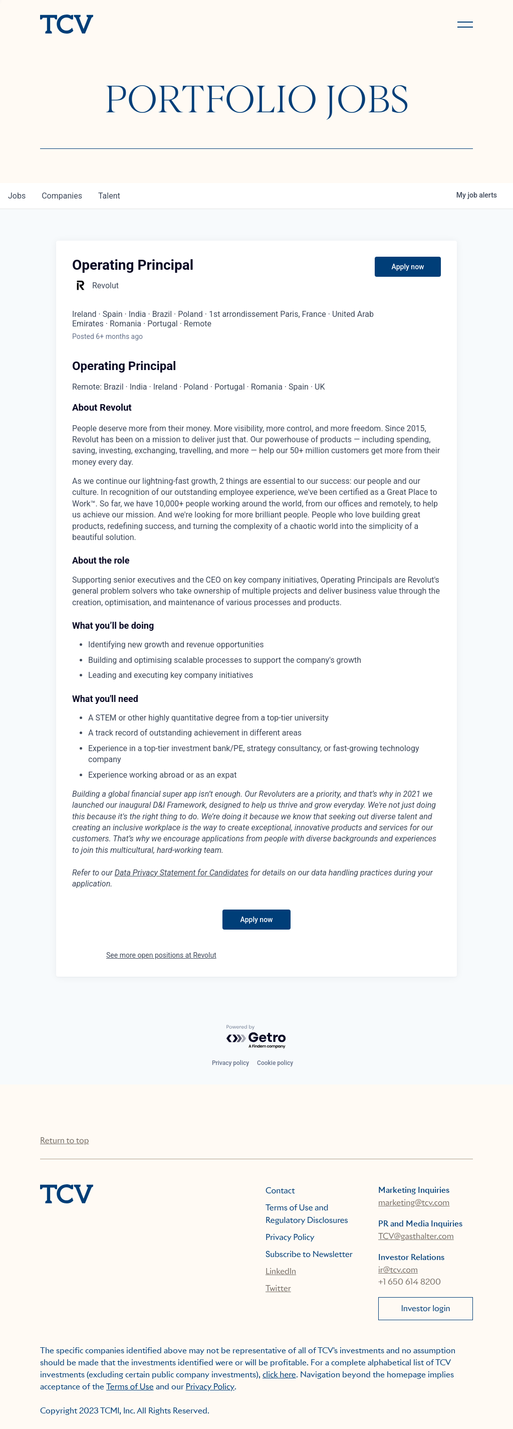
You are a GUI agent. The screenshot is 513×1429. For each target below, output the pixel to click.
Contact (280, 1190)
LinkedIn (281, 1271)
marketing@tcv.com (413, 1202)
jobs (17, 196)
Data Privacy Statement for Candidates (181, 872)
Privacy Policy (290, 1237)
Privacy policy (230, 1062)
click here (279, 1374)
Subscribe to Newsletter (309, 1254)
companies (62, 196)
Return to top (64, 1140)
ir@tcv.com (398, 1270)
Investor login (425, 1308)
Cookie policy (275, 1062)
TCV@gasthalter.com (416, 1236)
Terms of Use (130, 1386)
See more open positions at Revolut (161, 955)
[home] (143, 25)
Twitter (278, 1288)
